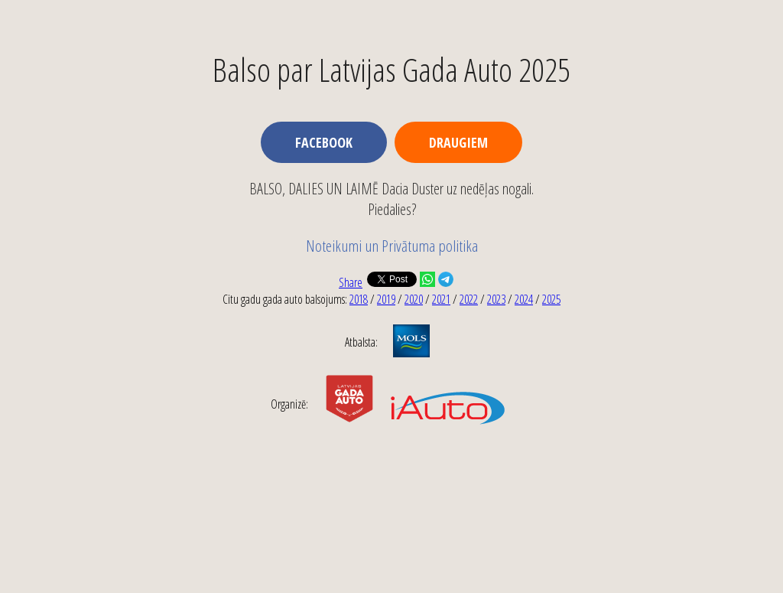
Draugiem (458, 142)
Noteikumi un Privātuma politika (392, 245)
